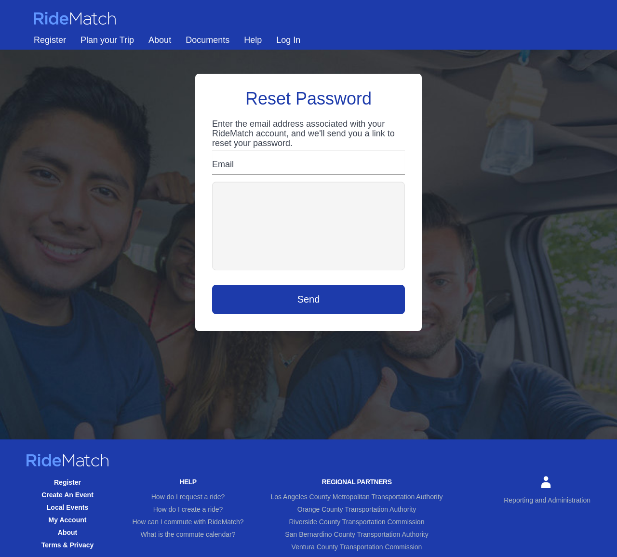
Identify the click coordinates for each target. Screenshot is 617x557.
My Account (68, 520)
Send (308, 299)
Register (50, 40)
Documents (207, 40)
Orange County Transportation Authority (356, 509)
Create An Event (67, 495)
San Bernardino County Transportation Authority (356, 534)
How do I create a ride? (188, 509)
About (159, 40)
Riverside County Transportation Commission (357, 522)
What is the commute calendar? (188, 534)
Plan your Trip (107, 40)
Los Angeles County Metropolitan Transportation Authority (356, 497)
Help (253, 40)
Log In (288, 40)
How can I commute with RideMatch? (187, 522)
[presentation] (308, 226)
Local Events (67, 507)
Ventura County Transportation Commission (357, 547)
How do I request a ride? (188, 497)
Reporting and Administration (547, 490)
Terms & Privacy (67, 545)
